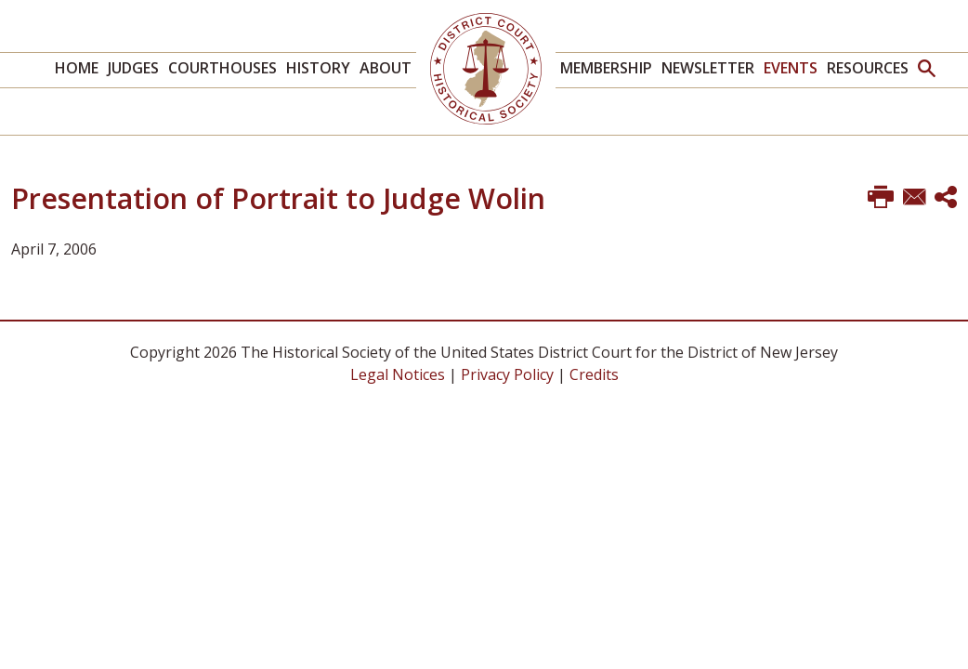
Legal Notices (397, 374)
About (386, 68)
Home (76, 68)
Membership (606, 68)
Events (791, 68)
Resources (868, 68)
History (318, 68)
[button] (926, 70)
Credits (594, 374)
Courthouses (222, 68)
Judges (133, 68)
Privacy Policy (507, 374)
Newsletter (707, 68)
